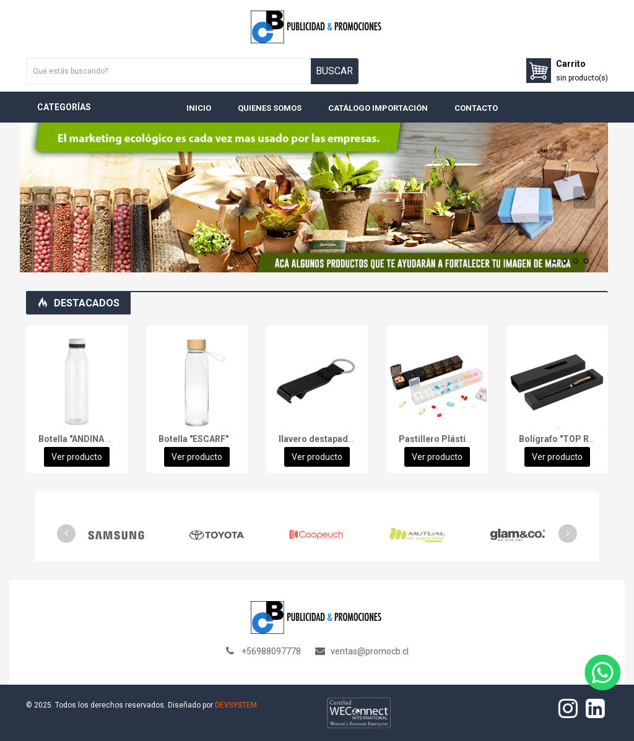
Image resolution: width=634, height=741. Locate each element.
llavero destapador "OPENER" (339, 439)
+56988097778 (271, 651)
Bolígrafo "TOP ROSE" (564, 439)
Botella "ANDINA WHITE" (87, 439)
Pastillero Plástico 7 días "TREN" (466, 439)
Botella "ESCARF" (193, 439)
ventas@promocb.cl (370, 651)
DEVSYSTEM (236, 705)
